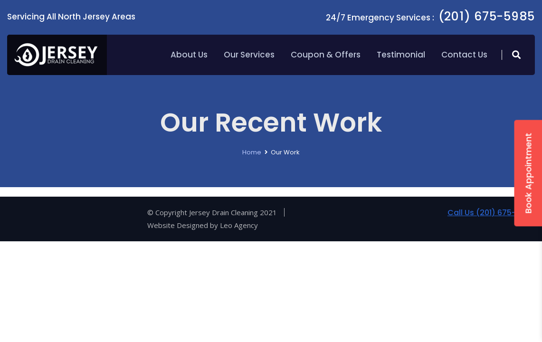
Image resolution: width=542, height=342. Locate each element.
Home (251, 152)
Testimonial (401, 54)
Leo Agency (239, 225)
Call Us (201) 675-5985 (491, 212)
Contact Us (464, 54)
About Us (189, 54)
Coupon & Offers (326, 54)
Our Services (249, 54)
